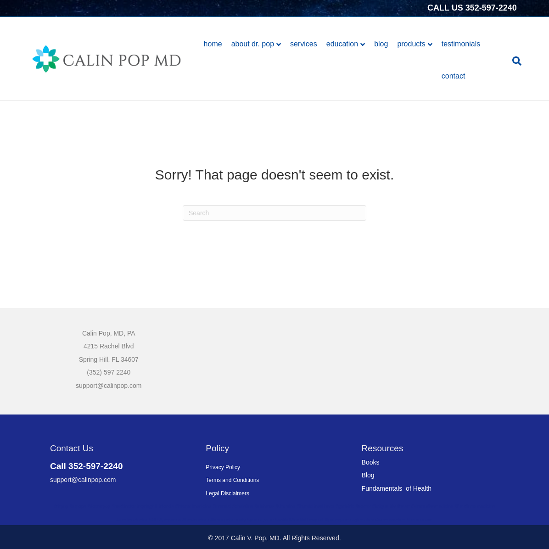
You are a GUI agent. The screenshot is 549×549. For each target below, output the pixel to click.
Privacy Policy (223, 467)
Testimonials (461, 44)
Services (303, 44)
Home (213, 44)
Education (342, 44)
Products (411, 44)
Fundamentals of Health (397, 488)
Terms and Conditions (232, 480)
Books (371, 462)
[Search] (514, 61)
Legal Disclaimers (227, 493)
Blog (381, 44)
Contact (453, 76)
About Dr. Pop (252, 44)
